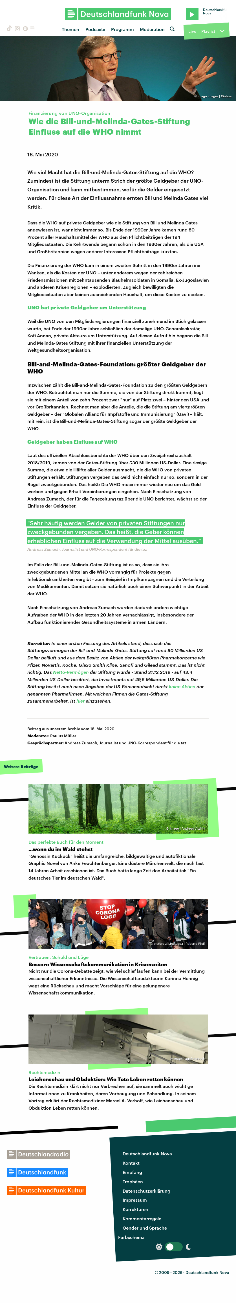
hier (80, 700)
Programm (122, 29)
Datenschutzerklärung (146, 1190)
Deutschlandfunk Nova (147, 1153)
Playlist (208, 31)
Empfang (132, 1172)
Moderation (152, 29)
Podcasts (95, 29)
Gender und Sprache (145, 1227)
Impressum (135, 1200)
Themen (70, 29)
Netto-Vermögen (71, 672)
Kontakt (131, 1163)
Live (192, 31)
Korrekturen (135, 1209)
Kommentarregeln (142, 1218)
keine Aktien (182, 686)
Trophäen (133, 1181)
